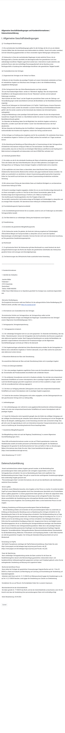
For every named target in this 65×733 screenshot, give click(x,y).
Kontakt (3, 24)
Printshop (4, 12)
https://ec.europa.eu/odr (28, 304)
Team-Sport (5, 18)
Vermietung (5, 21)
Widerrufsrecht (30, 724)
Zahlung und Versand (32, 728)
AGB (26, 718)
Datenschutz (29, 721)
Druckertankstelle (7, 15)
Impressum (29, 715)
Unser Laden (5, 9)
